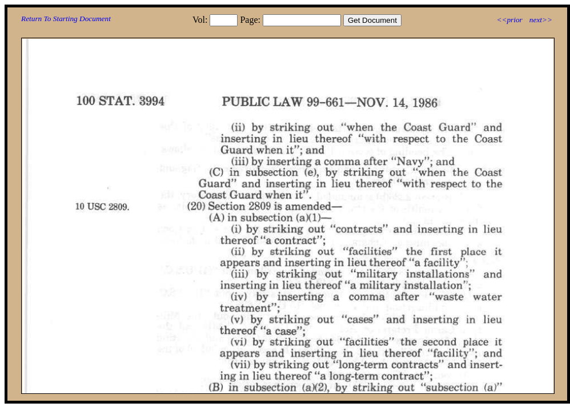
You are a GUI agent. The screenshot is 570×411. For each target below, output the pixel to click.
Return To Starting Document (66, 18)
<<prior (509, 19)
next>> (540, 19)
